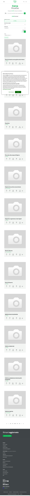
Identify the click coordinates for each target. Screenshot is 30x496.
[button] (4, 1)
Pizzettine (7, 123)
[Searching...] (15, 13)
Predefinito (15, 28)
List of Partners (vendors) (7, 89)
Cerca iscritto (5, 473)
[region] (15, 82)
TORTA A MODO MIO (9, 346)
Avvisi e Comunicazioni (6, 461)
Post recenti (5, 457)
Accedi (4, 452)
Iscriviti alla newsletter (7, 435)
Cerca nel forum (5, 472)
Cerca (4, 469)
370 (10, 423)
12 (15, 24)
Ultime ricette (5, 447)
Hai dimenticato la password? (7, 455)
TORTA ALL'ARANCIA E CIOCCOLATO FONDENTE (13, 378)
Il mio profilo (9, 451)
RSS (3, 475)
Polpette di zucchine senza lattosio (13, 187)
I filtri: (5, 33)
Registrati (4, 454)
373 (17, 423)
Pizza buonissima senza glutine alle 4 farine (14, 59)
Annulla (6, 37)
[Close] (27, 72)
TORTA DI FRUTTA (9, 411)
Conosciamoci (5, 464)
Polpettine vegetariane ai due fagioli (13, 218)
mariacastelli (8, 188)
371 (12, 423)
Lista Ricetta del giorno (6, 448)
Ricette (4, 442)
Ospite (7, 60)
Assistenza (4, 465)
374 (19, 423)
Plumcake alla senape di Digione (12, 155)
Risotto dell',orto (8, 250)
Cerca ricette (5, 444)
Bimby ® (4, 462)
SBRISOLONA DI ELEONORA (11, 314)
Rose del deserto (9, 282)
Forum (4, 459)
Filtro (15, 20)
